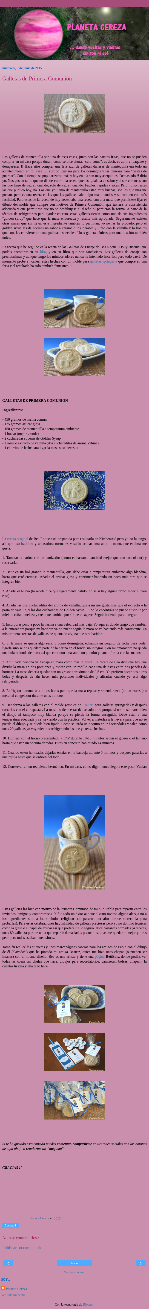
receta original (17, 539)
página (100, 956)
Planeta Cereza (16, 1289)
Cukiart (89, 705)
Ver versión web (74, 1272)
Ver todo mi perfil (13, 1295)
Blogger (88, 1304)
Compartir (11, 1225)
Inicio (74, 1263)
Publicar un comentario (22, 1247)
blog (43, 252)
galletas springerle (103, 261)
